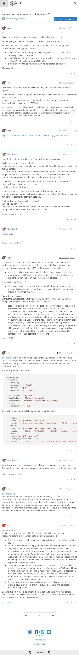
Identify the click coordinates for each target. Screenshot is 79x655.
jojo (8, 525)
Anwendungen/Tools (15, 18)
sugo (9, 28)
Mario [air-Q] (12, 154)
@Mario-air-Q (8, 357)
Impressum (39, 639)
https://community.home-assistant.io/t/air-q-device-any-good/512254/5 (35, 135)
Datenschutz (39, 643)
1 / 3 (39, 615)
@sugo (5, 233)
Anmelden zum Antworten (65, 19)
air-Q (43, 635)
